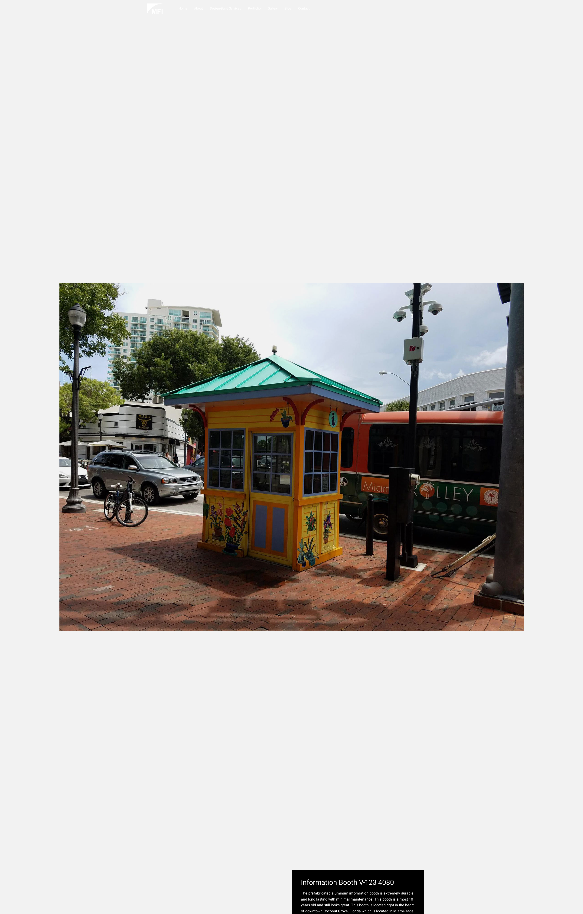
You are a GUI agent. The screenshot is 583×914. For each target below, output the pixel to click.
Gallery (273, 8)
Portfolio (254, 8)
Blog (288, 8)
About (198, 8)
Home (183, 8)
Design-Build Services (225, 8)
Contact (304, 8)
